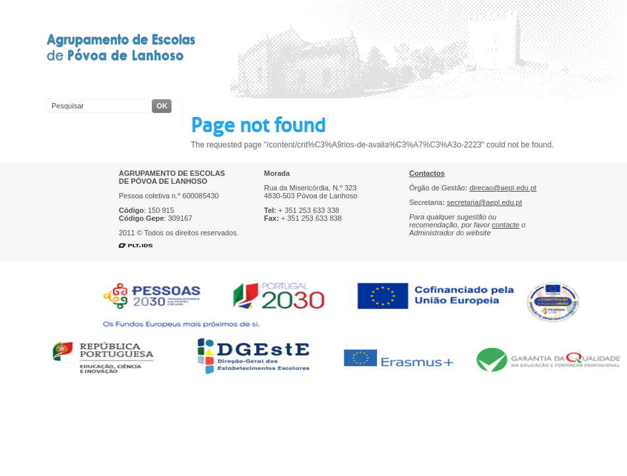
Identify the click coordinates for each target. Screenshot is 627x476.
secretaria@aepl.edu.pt (484, 202)
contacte (505, 225)
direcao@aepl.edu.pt (503, 188)
